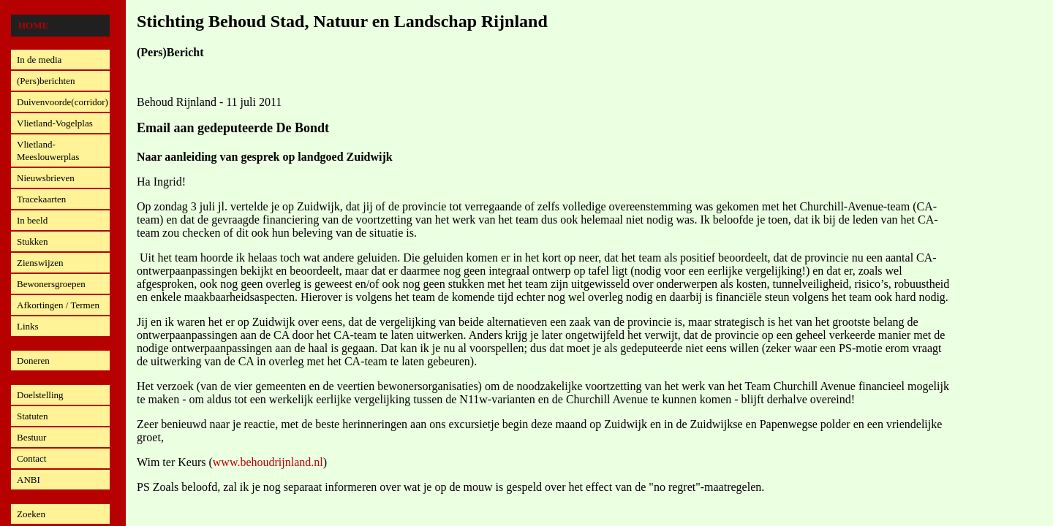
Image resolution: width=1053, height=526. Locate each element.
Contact (31, 458)
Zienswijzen (40, 262)
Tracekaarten (41, 199)
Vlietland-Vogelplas (55, 123)
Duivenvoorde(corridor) (62, 101)
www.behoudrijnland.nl (268, 462)
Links (28, 326)
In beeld (32, 220)
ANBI (28, 479)
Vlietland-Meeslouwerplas (48, 150)
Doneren (33, 360)
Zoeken (31, 513)
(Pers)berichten (46, 80)
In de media (39, 59)
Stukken (32, 241)
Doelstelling (40, 394)
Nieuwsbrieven (46, 177)
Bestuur (31, 437)
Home (33, 25)
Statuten (32, 416)
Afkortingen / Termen (58, 305)
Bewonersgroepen (51, 283)
